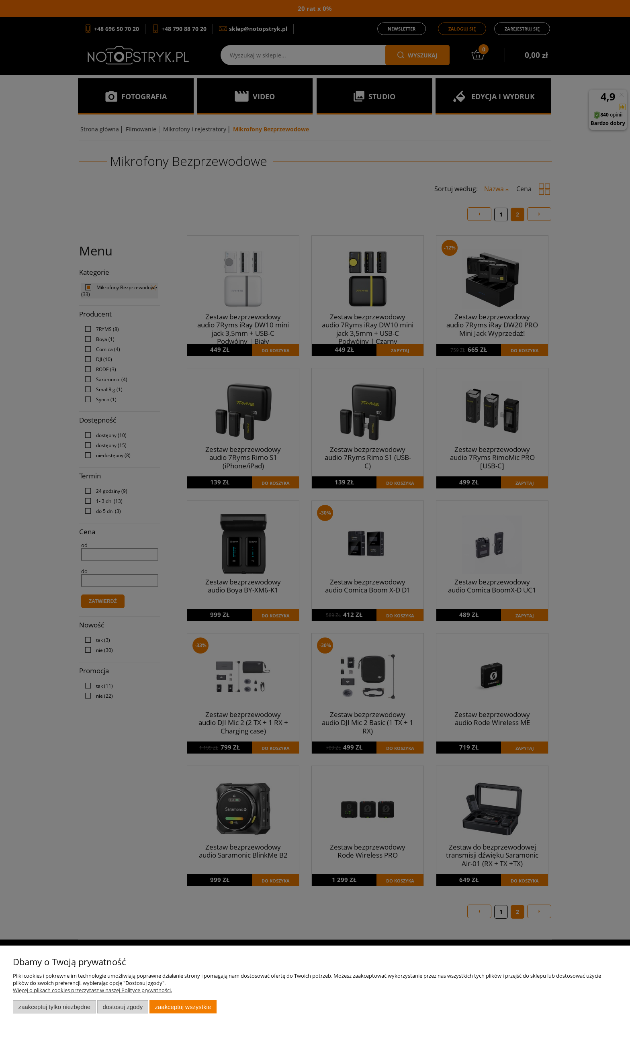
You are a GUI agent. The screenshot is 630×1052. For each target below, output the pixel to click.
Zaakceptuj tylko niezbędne (54, 1006)
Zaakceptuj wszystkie (183, 1006)
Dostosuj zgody (122, 1006)
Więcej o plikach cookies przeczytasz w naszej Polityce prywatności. (92, 990)
